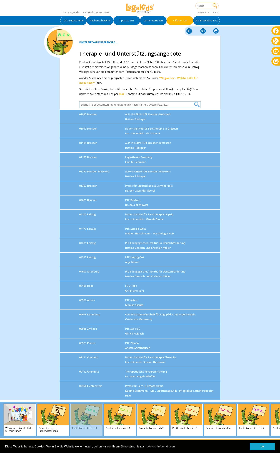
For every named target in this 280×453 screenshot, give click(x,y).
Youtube (276, 51)
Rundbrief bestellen (276, 61)
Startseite (203, 12)
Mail (121, 94)
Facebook (276, 30)
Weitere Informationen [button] (161, 446)
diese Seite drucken (216, 31)
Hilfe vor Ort (189, 31)
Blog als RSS (276, 41)
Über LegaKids (70, 12)
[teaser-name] (20, 420)
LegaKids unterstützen (96, 12)
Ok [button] (262, 446)
